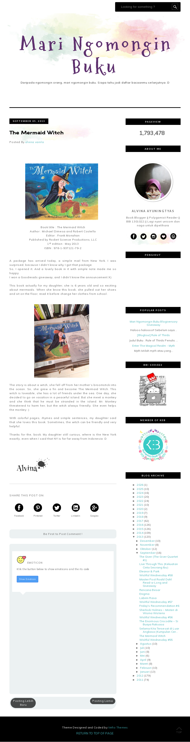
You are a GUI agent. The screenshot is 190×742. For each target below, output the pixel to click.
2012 (140, 676)
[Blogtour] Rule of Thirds (153, 335)
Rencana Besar (149, 590)
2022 (140, 501)
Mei (142, 656)
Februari (145, 668)
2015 (140, 529)
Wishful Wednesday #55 (156, 640)
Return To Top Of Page (95, 733)
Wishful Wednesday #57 (156, 602)
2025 (140, 489)
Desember (147, 541)
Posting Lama (102, 701)
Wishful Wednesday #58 (156, 575)
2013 (140, 537)
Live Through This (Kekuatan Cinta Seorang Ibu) (158, 566)
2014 (140, 533)
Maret (144, 664)
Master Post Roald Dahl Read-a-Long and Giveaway (155, 583)
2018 (140, 517)
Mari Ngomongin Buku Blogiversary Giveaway (153, 323)
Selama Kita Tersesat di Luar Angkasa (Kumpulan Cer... (159, 630)
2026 (140, 485)
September (148, 553)
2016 (140, 525)
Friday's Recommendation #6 (159, 606)
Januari (145, 672)
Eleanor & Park (149, 571)
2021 (140, 505)
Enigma (144, 594)
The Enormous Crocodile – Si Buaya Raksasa (158, 623)
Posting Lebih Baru (23, 703)
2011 (140, 680)
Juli (142, 648)
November (147, 545)
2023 (140, 497)
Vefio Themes (118, 727)
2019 (140, 513)
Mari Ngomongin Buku (96, 56)
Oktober (145, 549)
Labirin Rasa (148, 598)
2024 (140, 493)
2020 (140, 509)
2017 (140, 521)
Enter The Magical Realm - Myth (153, 346)
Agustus (145, 644)
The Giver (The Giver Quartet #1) (158, 558)
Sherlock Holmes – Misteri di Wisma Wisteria (158, 611)
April (143, 660)
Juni (142, 652)
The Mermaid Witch (152, 636)
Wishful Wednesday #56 (156, 617)
